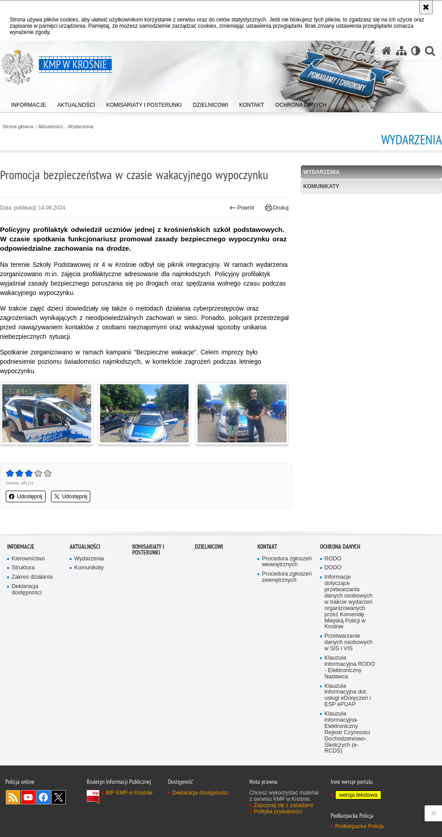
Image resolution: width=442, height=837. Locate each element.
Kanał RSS (13, 797)
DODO (332, 568)
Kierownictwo (28, 559)
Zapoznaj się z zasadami (283, 805)
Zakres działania (32, 577)
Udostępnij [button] (25, 496)
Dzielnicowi (209, 547)
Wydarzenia (80, 126)
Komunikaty (321, 186)
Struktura (23, 568)
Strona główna (17, 126)
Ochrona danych (340, 547)
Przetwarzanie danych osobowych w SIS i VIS (348, 642)
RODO (332, 559)
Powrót (241, 207)
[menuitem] (28, 103)
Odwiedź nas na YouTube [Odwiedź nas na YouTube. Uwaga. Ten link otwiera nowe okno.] (28, 797)
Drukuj (277, 207)
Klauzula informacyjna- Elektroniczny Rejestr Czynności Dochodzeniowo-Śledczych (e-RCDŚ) (347, 732)
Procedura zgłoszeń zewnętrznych (287, 577)
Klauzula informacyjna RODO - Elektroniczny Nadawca (349, 667)
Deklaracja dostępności (27, 590)
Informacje (20, 547)
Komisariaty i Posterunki (148, 549)
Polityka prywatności (278, 811)
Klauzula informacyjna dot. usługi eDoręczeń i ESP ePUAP (347, 695)
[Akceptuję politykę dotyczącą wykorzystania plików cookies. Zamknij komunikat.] (426, 7)
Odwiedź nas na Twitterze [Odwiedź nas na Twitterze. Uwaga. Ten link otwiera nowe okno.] (58, 797)
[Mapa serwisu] (401, 50)
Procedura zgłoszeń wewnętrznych (287, 562)
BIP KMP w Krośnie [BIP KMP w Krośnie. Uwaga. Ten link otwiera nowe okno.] (129, 793)
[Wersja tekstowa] (416, 50)
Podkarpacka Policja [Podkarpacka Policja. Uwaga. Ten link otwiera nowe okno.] (359, 826)
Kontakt (267, 547)
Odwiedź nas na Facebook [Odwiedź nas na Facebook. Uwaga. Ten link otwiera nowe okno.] (43, 797)
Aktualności (50, 126)
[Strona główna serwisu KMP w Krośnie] (386, 50)
